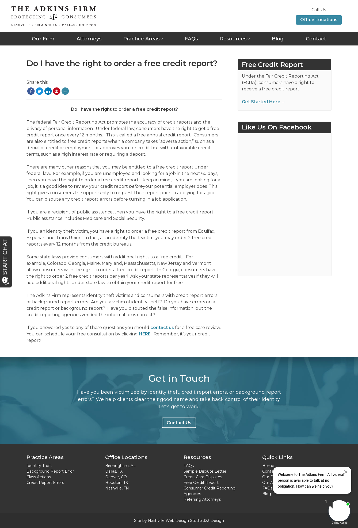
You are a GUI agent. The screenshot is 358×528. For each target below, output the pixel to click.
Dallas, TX (114, 471)
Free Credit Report (201, 482)
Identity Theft (39, 465)
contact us (162, 327)
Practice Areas (141, 39)
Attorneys (89, 39)
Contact (316, 39)
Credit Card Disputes (203, 477)
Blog (278, 39)
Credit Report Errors (45, 482)
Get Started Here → (264, 101)
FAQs (191, 39)
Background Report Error (50, 471)
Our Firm (43, 39)
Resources (233, 39)
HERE (145, 333)
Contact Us (179, 422)
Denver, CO (116, 477)
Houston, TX (116, 482)
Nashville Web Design (168, 520)
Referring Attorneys (202, 499)
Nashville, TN (117, 488)
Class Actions (38, 477)
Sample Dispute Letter (205, 471)
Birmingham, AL (120, 465)
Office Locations (318, 19)
